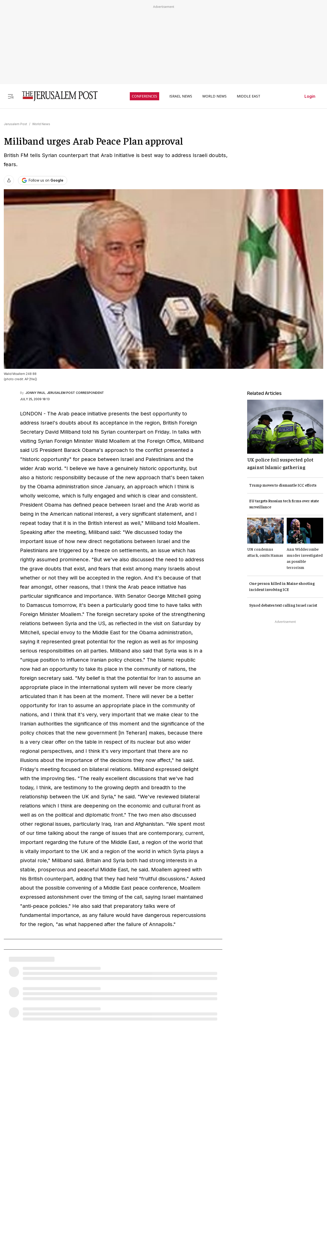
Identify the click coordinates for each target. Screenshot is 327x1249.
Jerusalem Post (15, 124)
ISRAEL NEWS (180, 96)
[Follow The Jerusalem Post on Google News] (42, 180)
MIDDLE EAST (248, 96)
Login (309, 96)
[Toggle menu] (10, 96)
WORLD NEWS (214, 96)
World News (41, 124)
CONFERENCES (144, 96)
